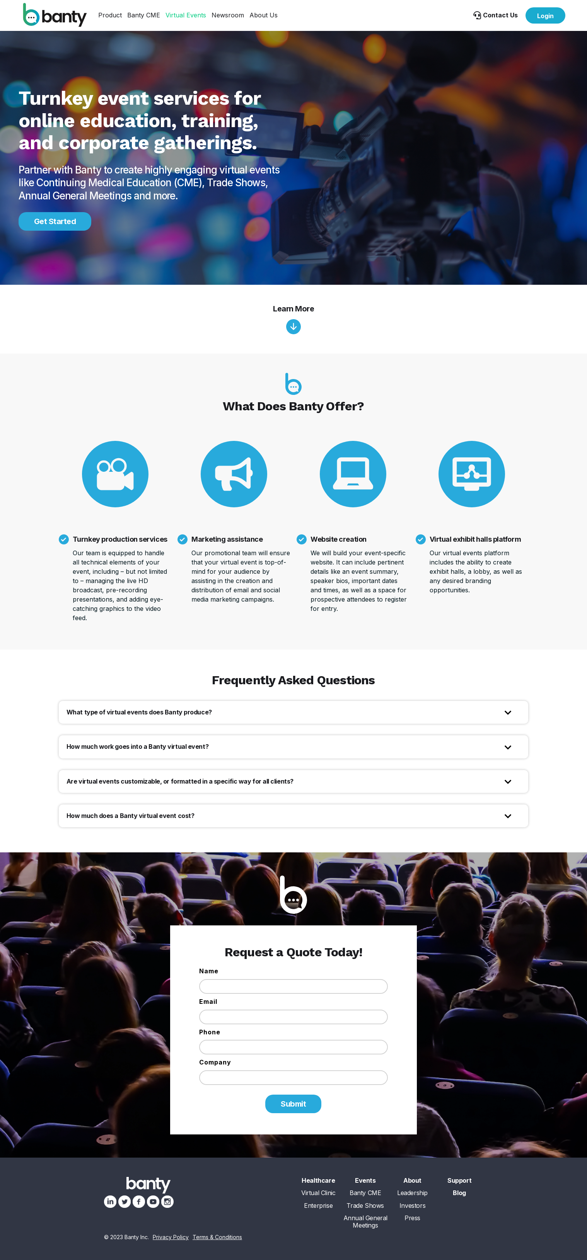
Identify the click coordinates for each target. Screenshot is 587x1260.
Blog (459, 1193)
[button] (110, 15)
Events (365, 1180)
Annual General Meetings (365, 1221)
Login (545, 16)
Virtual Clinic (318, 1193)
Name (208, 971)
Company (215, 1062)
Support (459, 1180)
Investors (412, 1205)
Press (412, 1218)
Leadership (412, 1193)
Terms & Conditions (217, 1237)
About (412, 1180)
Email (208, 1001)
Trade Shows (365, 1205)
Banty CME (143, 15)
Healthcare (318, 1180)
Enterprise (318, 1205)
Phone (209, 1032)
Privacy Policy (171, 1237)
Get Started (55, 221)
